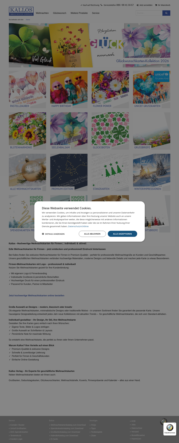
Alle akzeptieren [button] (122, 233)
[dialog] (89, 221)
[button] (53, 234)
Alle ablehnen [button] (92, 233)
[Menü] (174, 424)
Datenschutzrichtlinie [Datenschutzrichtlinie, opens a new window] (78, 226)
